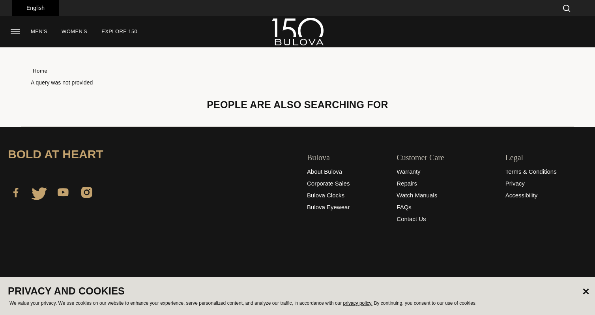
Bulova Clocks (325, 195)
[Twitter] (39, 193)
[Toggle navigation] (15, 31)
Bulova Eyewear (328, 207)
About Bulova (324, 171)
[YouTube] (63, 193)
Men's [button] (39, 31)
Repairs (407, 183)
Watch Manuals (417, 195)
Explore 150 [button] (119, 31)
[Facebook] (16, 193)
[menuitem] (39, 31)
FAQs (404, 207)
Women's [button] (74, 31)
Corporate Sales (328, 183)
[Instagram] (87, 193)
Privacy (515, 183)
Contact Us (411, 219)
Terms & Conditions (531, 171)
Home (40, 71)
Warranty (408, 171)
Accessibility (521, 195)
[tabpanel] (297, 102)
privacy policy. (357, 303)
